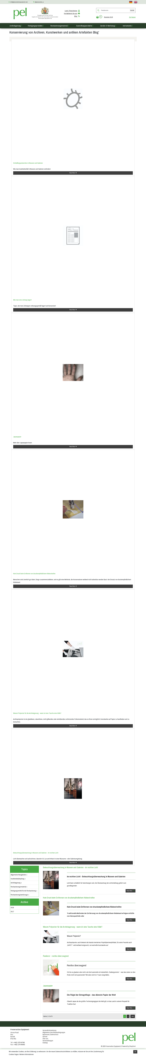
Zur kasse (132, 17)
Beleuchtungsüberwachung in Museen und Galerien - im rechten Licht (35, 852)
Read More (73, 173)
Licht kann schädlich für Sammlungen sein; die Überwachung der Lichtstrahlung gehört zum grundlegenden (101, 879)
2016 (12, 907)
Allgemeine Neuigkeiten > (19, 874)
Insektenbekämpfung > (18, 878)
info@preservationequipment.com (19, 2)
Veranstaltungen (48, 1040)
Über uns (45, 1038)
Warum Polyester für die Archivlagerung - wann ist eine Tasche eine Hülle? (37, 713)
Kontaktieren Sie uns (72, 13)
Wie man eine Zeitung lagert (22, 299)
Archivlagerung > (16, 882)
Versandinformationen (49, 1030)
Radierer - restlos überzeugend (56, 956)
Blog (77, 16)
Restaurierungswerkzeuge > (20, 894)
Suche (132, 10)
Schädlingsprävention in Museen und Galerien (28, 163)
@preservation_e (39, 2)
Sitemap (45, 1042)
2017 (12, 911)
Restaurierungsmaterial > (19, 886)
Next (133, 1016)
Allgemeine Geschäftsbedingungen (54, 1032)
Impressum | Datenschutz (50, 1034)
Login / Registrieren (72, 10)
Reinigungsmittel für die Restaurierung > (24, 890)
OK (135, 1051)
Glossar (45, 1036)
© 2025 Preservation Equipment (111, 1046)
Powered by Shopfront (129, 1046)
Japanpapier (17, 436)
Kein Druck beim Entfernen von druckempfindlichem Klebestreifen (34, 573)
